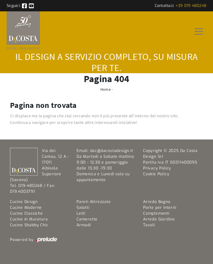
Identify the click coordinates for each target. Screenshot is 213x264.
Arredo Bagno (157, 201)
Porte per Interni (159, 207)
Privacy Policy (157, 168)
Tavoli (149, 225)
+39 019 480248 (191, 5)
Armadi (84, 225)
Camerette (87, 219)
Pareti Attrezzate (94, 201)
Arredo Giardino (159, 219)
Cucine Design (23, 201)
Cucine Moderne (26, 207)
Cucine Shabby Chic (29, 225)
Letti (81, 213)
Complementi (156, 213)
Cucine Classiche (26, 213)
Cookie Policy (156, 174)
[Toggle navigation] (198, 31)
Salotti (83, 207)
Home (105, 89)
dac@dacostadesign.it (111, 150)
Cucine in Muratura (29, 219)
